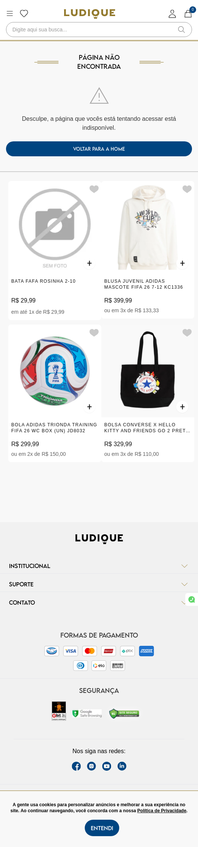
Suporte (99, 584)
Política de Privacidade (161, 810)
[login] (172, 14)
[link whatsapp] (191, 599)
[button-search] (181, 29)
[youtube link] (106, 766)
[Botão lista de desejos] (24, 13)
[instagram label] (91, 766)
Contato (99, 602)
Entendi (102, 828)
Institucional (99, 565)
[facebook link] (76, 766)
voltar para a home (99, 149)
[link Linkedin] (121, 766)
